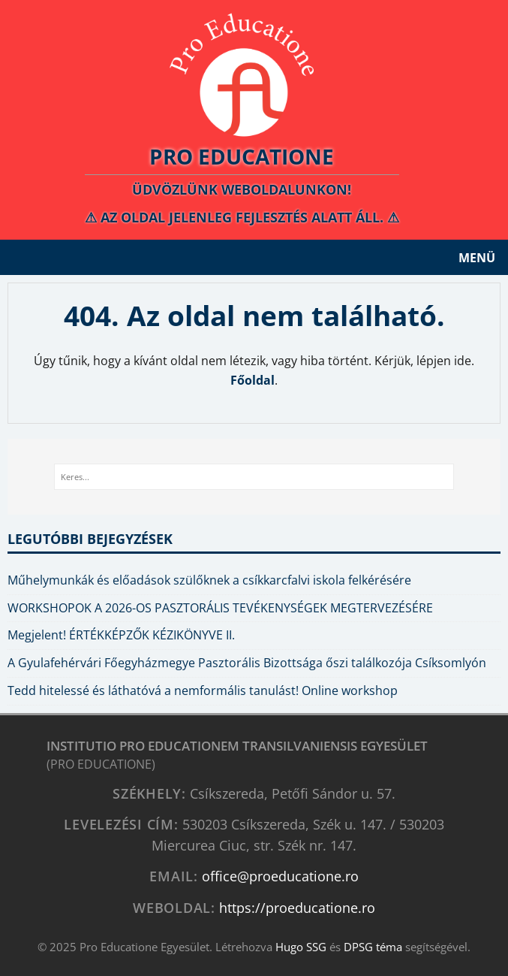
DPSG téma (373, 946)
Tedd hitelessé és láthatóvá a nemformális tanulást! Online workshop (203, 690)
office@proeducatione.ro (280, 875)
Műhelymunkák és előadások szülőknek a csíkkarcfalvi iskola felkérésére (209, 580)
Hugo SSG (300, 946)
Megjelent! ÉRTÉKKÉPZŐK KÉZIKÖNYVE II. (121, 635)
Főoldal (252, 380)
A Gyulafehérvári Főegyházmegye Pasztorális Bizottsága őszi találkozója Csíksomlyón (247, 662)
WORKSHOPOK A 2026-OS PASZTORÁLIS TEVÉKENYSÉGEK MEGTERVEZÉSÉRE (220, 608)
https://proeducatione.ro (297, 907)
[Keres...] (253, 477)
